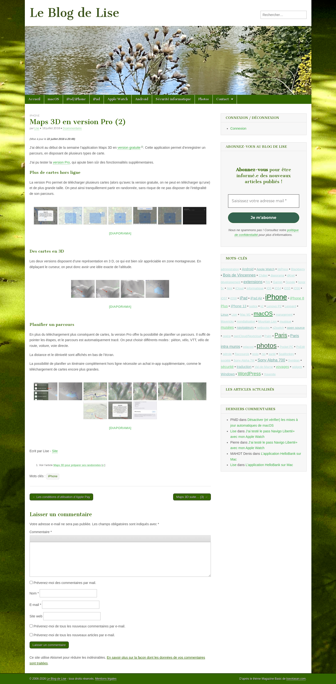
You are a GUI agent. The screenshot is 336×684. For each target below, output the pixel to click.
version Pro (61, 162)
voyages (282, 367)
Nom (34, 593)
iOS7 (224, 298)
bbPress (282, 269)
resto (255, 354)
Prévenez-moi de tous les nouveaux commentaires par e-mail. (79, 626)
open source (296, 327)
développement (230, 282)
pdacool (248, 347)
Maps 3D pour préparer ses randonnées (77, 465)
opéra (226, 336)
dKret (290, 275)
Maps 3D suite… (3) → (192, 497)
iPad (96, 99)
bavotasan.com (296, 678)
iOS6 (296, 288)
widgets (297, 367)
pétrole (227, 354)
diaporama (277, 275)
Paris (280, 335)
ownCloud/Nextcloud (247, 336)
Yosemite (270, 374)
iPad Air (256, 298)
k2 (262, 306)
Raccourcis (242, 354)
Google (290, 282)
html (229, 288)
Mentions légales (106, 678)
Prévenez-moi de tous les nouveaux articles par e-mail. (74, 635)
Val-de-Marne (264, 367)
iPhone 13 (238, 306)
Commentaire (41, 532)
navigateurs (245, 327)
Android (141, 99)
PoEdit (300, 347)
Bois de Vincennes (239, 275)
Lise (36, 128)
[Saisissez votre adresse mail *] (263, 201)
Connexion (238, 128)
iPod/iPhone (76, 99)
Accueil (34, 99)
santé (272, 354)
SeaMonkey (286, 354)
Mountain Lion (267, 321)
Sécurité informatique (173, 99)
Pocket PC (286, 347)
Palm (268, 336)
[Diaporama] (120, 233)
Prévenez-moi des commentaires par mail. (64, 583)
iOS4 (277, 288)
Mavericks (227, 321)
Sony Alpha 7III (244, 360)
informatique (255, 288)
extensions (252, 282)
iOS (269, 288)
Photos (203, 99)
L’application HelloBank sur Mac (269, 465)
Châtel (263, 275)
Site (55, 451)
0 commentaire (72, 128)
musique (285, 321)
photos (267, 345)
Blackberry (298, 269)
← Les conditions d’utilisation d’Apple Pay (61, 497)
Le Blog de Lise (74, 12)
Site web (36, 616)
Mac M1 (245, 314)
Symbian (294, 360)
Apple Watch (117, 99)
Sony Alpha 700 (271, 360)
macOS (53, 99)
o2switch (278, 327)
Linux (225, 314)
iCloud (239, 288)
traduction (244, 367)
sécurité (227, 367)
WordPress (249, 373)
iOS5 (287, 288)
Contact (222, 99)
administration (230, 269)
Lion (234, 314)
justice (253, 306)
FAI (268, 282)
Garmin (278, 282)
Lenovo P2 (274, 306)
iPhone (35, 115)
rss (264, 354)
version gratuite (128, 147)
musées (227, 327)
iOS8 (233, 298)
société (226, 360)
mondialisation (246, 321)
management (284, 314)
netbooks (263, 327)
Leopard (290, 306)
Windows (228, 374)
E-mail (35, 605)
